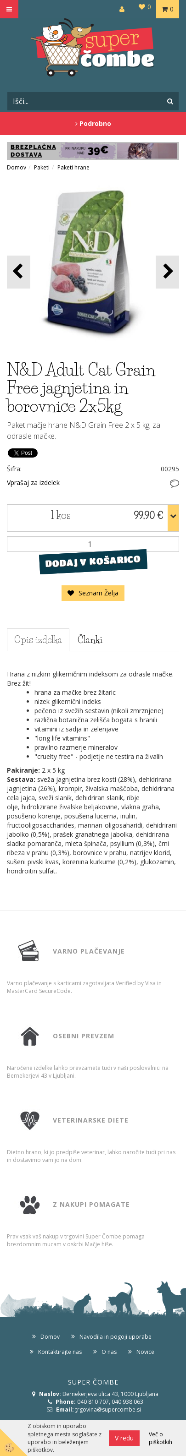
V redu (124, 1438)
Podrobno (93, 123)
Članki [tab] (90, 639)
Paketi (42, 167)
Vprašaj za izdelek (33, 482)
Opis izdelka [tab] (38, 639)
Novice (145, 1352)
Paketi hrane (73, 167)
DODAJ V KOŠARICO (93, 561)
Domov (16, 167)
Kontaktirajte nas (60, 1352)
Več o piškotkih (160, 1438)
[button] (167, 272)
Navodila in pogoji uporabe (115, 1337)
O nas (109, 1352)
